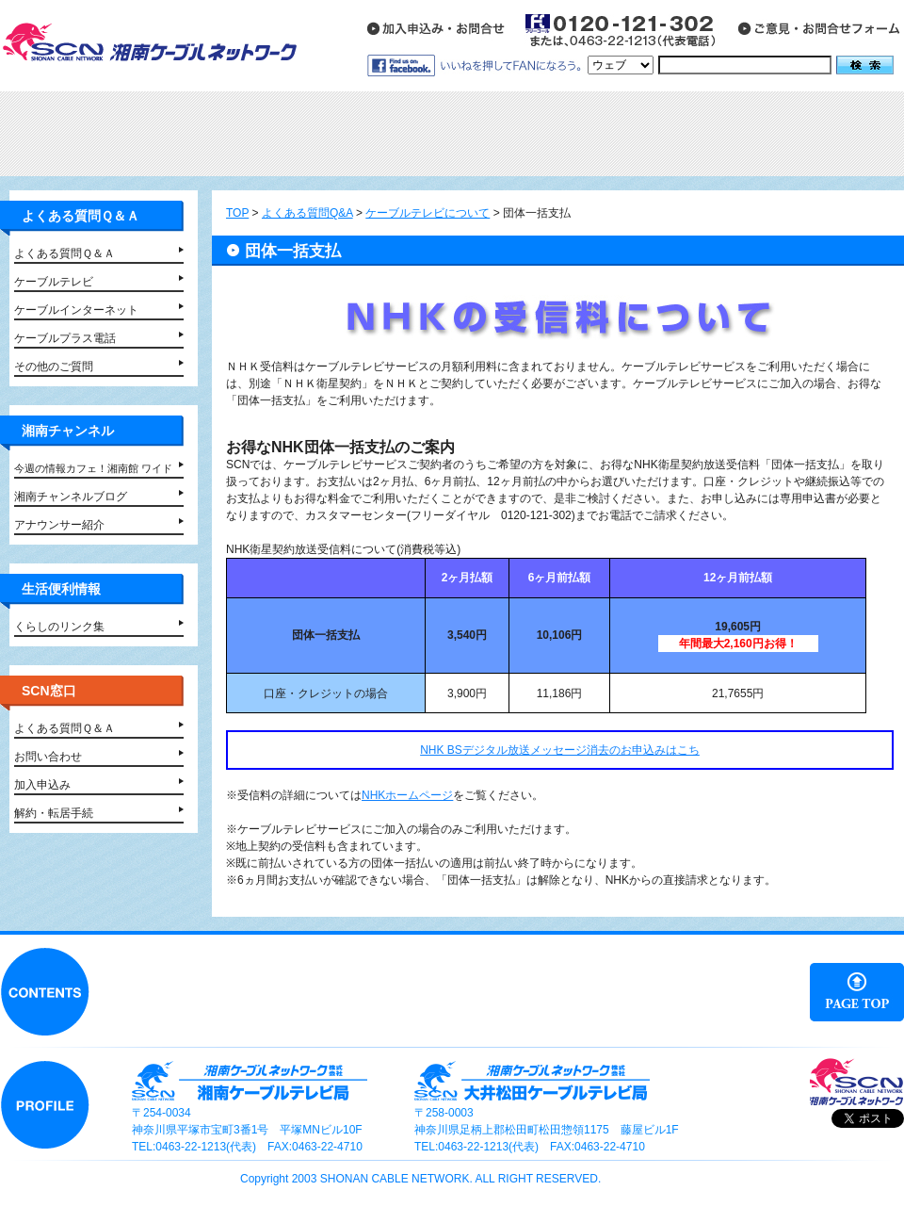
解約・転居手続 (53, 813)
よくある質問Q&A (307, 213)
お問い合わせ (48, 756)
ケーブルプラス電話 (65, 338)
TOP (237, 213)
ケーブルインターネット (76, 310)
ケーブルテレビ (53, 281)
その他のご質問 (53, 366)
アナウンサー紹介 (59, 524)
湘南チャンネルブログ (70, 496)
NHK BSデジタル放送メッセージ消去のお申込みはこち (560, 750)
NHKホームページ (407, 795)
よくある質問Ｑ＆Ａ (64, 253)
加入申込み (42, 784)
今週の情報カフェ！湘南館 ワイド (93, 468)
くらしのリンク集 (59, 626)
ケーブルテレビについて (427, 213)
